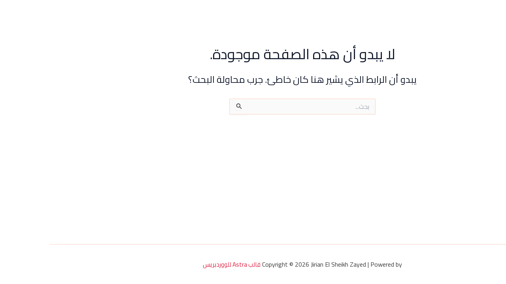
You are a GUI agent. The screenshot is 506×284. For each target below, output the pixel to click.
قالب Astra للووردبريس (182, 264)
